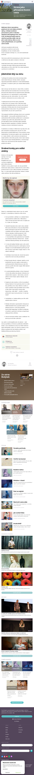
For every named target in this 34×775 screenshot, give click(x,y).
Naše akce (7, 738)
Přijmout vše (18, 772)
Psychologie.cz (6, 2)
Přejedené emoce (6, 411)
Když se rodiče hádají (21, 688)
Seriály (6, 736)
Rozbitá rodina (18, 470)
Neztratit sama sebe (20, 502)
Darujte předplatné (16, 719)
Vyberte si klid (21, 432)
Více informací (5, 769)
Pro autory (21, 729)
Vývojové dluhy (5, 568)
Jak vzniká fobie (18, 513)
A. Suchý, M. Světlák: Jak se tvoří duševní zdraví (13, 613)
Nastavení (8, 772)
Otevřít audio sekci (17, 592)
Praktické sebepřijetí (9, 200)
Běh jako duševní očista (9, 380)
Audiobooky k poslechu (7, 534)
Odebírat (31, 751)
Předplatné (22, 159)
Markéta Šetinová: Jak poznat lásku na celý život (13, 633)
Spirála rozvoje (5, 550)
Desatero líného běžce (9, 384)
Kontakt (20, 732)
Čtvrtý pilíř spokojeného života (11, 394)
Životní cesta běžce (8, 386)
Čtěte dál (3, 445)
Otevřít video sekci (17, 655)
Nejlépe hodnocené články (17, 702)
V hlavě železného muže (9, 391)
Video (6, 732)
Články (6, 727)
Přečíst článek (15, 205)
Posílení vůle (4, 587)
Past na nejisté (18, 491)
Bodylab (8, 23)
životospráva (29, 45)
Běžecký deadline (8, 392)
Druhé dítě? (17, 523)
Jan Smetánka (29, 29)
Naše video (3, 597)
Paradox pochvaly (19, 448)
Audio (6, 729)
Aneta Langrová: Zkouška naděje (9, 651)
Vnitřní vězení (10, 432)
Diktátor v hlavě (18, 480)
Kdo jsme (20, 727)
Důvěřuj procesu (26, 411)
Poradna (7, 734)
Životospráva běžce (8, 382)
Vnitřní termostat (19, 459)
